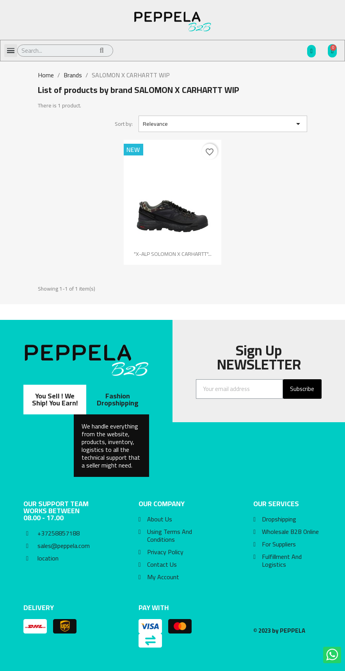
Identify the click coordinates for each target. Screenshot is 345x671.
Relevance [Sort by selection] (223, 124)
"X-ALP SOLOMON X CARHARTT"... (173, 254)
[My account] (311, 51)
